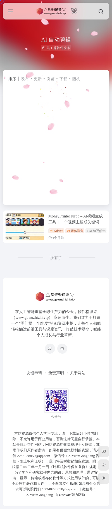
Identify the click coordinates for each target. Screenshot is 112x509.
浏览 (50, 79)
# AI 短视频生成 (97, 231)
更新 (38, 79)
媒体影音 (75, 231)
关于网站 (77, 373)
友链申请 (34, 373)
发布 (25, 79)
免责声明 (56, 373)
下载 (63, 79)
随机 (76, 79)
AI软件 (56, 231)
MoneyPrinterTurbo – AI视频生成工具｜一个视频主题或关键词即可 (75, 222)
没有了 (56, 258)
